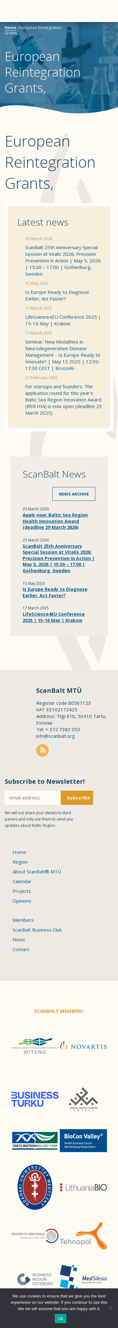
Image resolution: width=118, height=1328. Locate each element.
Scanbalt (97, 30)
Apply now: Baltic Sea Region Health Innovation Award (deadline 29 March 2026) (55, 521)
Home (10, 27)
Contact (21, 949)
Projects (22, 891)
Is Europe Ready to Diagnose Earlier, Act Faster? (57, 295)
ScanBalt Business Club (37, 930)
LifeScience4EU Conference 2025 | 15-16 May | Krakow (63, 320)
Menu (15, 11)
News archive (74, 494)
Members (23, 920)
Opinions (22, 901)
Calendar (22, 881)
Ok (60, 1318)
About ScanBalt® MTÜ (37, 871)
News (19, 939)
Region (20, 862)
